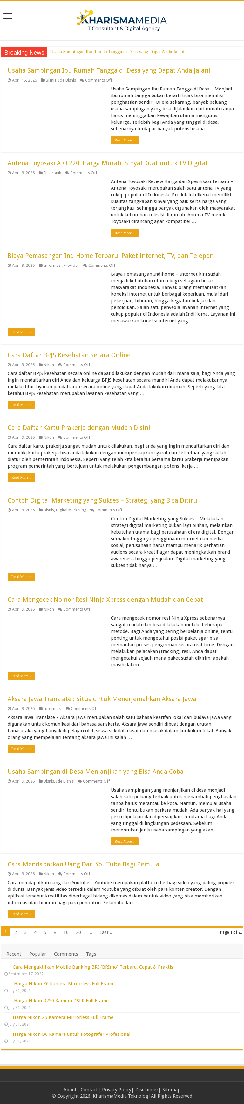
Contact (89, 1090)
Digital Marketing (71, 510)
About (70, 1090)
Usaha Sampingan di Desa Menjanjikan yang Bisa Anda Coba (96, 771)
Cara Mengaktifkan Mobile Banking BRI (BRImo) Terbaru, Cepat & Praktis (93, 967)
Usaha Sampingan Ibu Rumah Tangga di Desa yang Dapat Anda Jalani (117, 51)
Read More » (125, 140)
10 (66, 932)
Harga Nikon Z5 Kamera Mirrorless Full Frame (63, 1017)
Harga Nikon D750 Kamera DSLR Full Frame (61, 1000)
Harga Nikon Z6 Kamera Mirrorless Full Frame (64, 984)
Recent (13, 954)
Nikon (49, 364)
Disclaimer (146, 1090)
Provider (71, 265)
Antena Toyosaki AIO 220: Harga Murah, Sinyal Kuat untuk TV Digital (107, 163)
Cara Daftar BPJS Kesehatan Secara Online (69, 355)
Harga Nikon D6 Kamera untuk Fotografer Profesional (71, 1034)
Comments (66, 954)
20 (78, 932)
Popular (37, 954)
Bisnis (51, 80)
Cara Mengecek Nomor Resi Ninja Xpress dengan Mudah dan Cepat (105, 599)
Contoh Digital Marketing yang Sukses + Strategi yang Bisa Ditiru (102, 500)
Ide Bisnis (67, 80)
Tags (91, 954)
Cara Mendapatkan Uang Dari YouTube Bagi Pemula (83, 864)
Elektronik (52, 172)
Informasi (53, 265)
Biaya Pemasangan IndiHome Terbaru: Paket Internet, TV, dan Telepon (111, 256)
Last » (105, 932)
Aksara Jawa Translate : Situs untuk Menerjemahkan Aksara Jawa (102, 699)
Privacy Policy (116, 1090)
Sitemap (171, 1090)
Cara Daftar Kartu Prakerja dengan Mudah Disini (79, 427)
